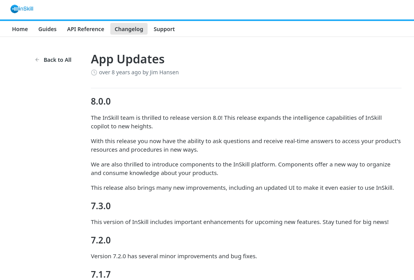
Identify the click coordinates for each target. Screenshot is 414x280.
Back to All (53, 59)
